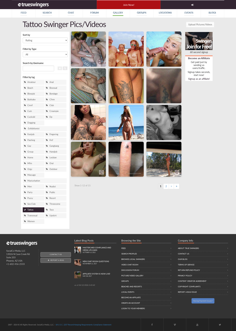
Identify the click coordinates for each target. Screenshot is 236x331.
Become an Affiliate (199, 58)
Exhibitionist (33, 128)
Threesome (54, 204)
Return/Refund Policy (189, 270)
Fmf (51, 140)
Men (29, 186)
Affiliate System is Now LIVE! (99, 275)
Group (30, 151)
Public (52, 192)
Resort (52, 198)
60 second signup (199, 52)
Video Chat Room (129, 265)
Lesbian (53, 157)
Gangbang (54, 146)
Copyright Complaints (189, 286)
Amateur (31, 82)
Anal (51, 82)
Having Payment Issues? (203, 301)
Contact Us (56, 254)
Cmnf (30, 105)
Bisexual (53, 88)
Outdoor (53, 169)
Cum (29, 111)
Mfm (29, 163)
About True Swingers (188, 248)
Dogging (31, 122)
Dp (50, 117)
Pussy (30, 198)
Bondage (53, 93)
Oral (51, 163)
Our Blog (182, 259)
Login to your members (133, 308)
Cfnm (52, 99)
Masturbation (33, 181)
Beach (30, 88)
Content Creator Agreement (192, 281)
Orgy (29, 169)
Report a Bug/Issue (187, 292)
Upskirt (53, 215)
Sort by (26, 34)
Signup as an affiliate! (199, 78)
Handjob (53, 151)
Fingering (53, 134)
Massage (31, 175)
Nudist (52, 186)
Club (51, 105)
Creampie (54, 111)
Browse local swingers (133, 259)
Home (30, 157)
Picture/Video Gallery (132, 275)
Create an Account (130, 303)
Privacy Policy (185, 275)
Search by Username (33, 63)
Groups (125, 281)
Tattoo (30, 210)
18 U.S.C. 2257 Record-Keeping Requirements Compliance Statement (83, 325)
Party (30, 192)
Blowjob (31, 93)
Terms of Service (186, 265)
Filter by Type (29, 49)
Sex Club (31, 204)
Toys (51, 210)
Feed (123, 248)
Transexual (32, 215)
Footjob (30, 134)
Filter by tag (29, 77)
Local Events (127, 292)
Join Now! (128, 4)
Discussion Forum (130, 270)
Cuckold (31, 117)
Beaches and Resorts (131, 286)
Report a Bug (55, 260)
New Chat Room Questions (99, 262)
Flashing (31, 140)
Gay (29, 146)
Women (31, 221)
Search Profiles (129, 254)
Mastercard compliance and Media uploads (99, 250)
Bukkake (31, 99)
